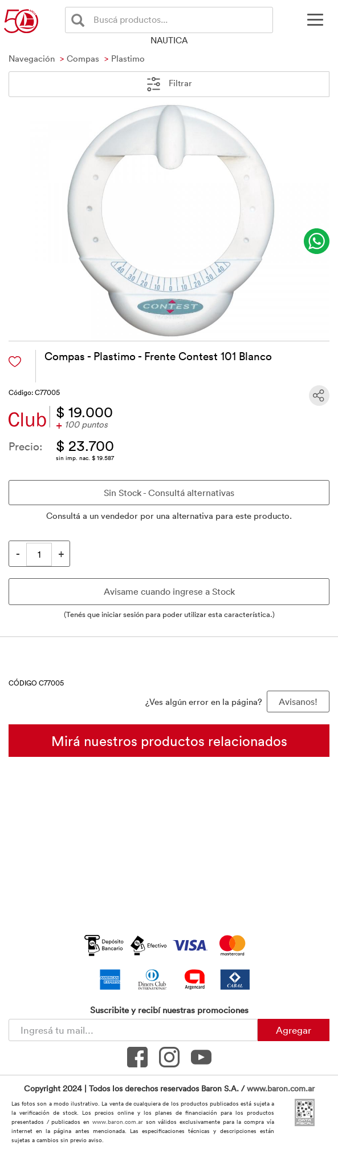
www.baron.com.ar (281, 1088)
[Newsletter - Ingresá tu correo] (133, 1030)
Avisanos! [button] (298, 701)
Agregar (293, 1029)
